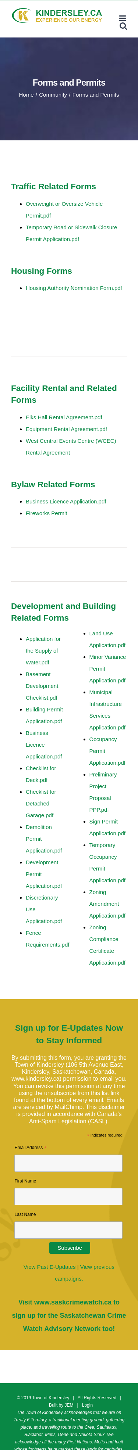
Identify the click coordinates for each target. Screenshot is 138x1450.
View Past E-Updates (49, 1267)
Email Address (30, 1148)
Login (87, 1405)
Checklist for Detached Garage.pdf (41, 803)
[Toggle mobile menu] (123, 18)
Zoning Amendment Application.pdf (107, 904)
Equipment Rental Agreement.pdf (66, 429)
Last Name (25, 1214)
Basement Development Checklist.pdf (42, 686)
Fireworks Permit (46, 513)
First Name (25, 1181)
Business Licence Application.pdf (44, 745)
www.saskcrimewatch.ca (73, 1302)
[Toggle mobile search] (123, 26)
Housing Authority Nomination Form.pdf (74, 288)
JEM (69, 1405)
